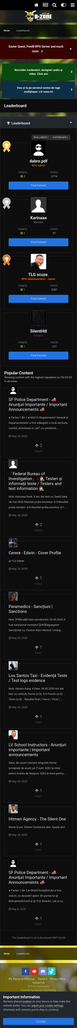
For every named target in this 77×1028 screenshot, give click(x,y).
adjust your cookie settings (47, 1005)
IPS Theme (14, 979)
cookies (27, 1001)
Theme (42, 979)
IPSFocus (29, 979)
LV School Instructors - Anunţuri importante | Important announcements (37, 749)
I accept (38, 1021)
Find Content (38, 185)
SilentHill (38, 331)
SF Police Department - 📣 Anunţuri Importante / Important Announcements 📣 (38, 404)
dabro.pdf (38, 161)
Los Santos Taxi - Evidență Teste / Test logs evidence (38, 678)
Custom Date (60, 137)
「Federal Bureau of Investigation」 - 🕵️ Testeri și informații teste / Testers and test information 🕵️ (35, 481)
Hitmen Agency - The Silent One (37, 819)
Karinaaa (38, 217)
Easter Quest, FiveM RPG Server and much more (36, 49)
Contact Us (38, 982)
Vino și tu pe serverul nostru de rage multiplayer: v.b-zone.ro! (38, 89)
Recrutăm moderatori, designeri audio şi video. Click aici (39, 72)
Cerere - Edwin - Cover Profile (35, 552)
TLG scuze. (38, 274)
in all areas (41, 137)
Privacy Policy (58, 979)
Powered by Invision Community (38, 990)
